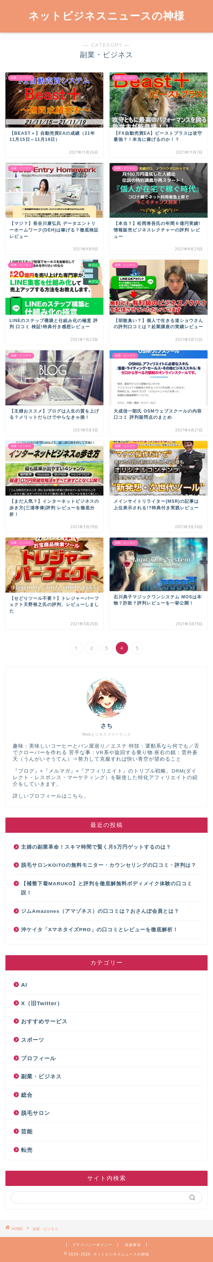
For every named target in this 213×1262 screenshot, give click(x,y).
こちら (75, 796)
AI (24, 985)
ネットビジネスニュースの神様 (106, 15)
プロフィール (38, 1058)
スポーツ (32, 1040)
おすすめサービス (44, 1021)
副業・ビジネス (41, 1076)
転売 (27, 1150)
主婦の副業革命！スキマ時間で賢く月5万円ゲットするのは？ (96, 847)
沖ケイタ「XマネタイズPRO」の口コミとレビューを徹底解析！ (99, 929)
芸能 (27, 1131)
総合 (27, 1095)
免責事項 (133, 1245)
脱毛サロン (35, 1113)
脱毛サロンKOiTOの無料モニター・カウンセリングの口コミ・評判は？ (108, 865)
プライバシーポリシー (92, 1245)
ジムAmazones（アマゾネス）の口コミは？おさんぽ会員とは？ (100, 911)
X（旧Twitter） (42, 1003)
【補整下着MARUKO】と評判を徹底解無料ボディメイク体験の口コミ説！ (106, 888)
